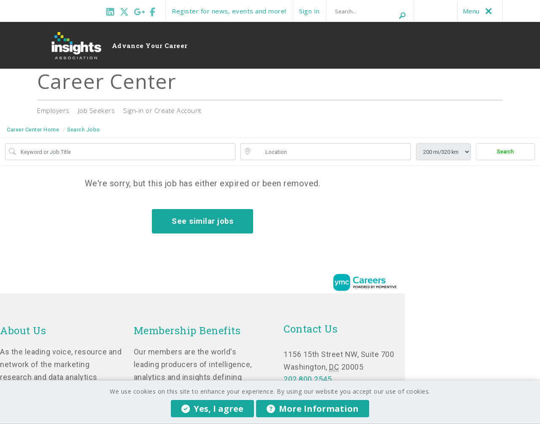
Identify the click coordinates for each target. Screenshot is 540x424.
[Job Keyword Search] (126, 151)
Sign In (309, 11)
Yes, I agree (212, 408)
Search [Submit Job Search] (505, 152)
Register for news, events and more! (229, 11)
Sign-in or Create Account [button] (162, 110)
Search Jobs (83, 129)
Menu (479, 11)
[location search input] (332, 151)
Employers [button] (53, 110)
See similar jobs (202, 221)
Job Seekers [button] (96, 110)
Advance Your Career (150, 45)
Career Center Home (33, 129)
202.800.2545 (308, 379)
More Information (313, 408)
